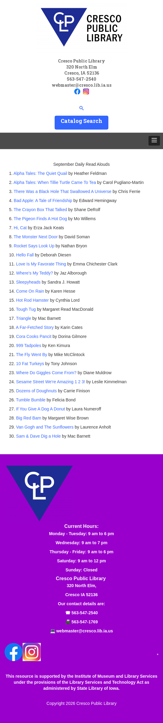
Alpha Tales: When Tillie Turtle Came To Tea (55, 182)
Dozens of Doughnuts (36, 390)
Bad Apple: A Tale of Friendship (43, 200)
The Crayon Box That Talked (40, 209)
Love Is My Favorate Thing (40, 264)
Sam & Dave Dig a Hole (38, 436)
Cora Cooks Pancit (33, 336)
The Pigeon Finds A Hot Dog (40, 218)
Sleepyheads (28, 282)
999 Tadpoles (28, 345)
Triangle (23, 318)
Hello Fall (24, 254)
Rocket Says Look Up (34, 245)
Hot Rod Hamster (32, 300)
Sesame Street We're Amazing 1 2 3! (50, 381)
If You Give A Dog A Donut (40, 408)
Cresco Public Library (96, 703)
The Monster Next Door (36, 236)
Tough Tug (26, 309)
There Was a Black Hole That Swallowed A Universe (62, 191)
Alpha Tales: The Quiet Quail (40, 173)
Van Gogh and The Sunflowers (44, 427)
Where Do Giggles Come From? (46, 372)
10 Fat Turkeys (30, 363)
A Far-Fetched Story (34, 327)
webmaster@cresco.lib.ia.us (81, 85)
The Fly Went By (31, 354)
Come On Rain (30, 291)
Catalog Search (81, 120)
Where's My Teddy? (34, 273)
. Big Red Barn (27, 418)
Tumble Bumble (30, 399)
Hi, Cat (20, 227)
